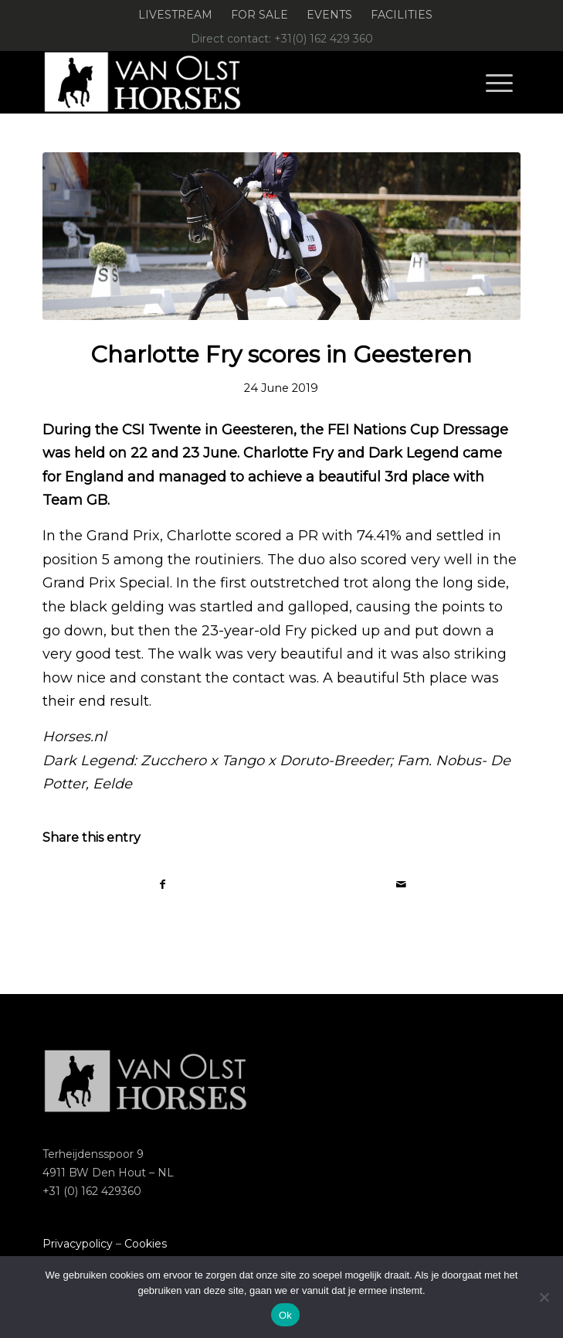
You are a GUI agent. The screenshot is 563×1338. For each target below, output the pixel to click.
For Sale (259, 15)
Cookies (145, 1244)
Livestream (175, 15)
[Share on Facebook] (162, 884)
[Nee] (543, 1297)
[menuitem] (176, 15)
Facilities (401, 15)
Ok (285, 1315)
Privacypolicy (77, 1244)
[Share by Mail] (401, 884)
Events (329, 15)
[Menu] (499, 82)
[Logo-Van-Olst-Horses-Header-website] (234, 82)
